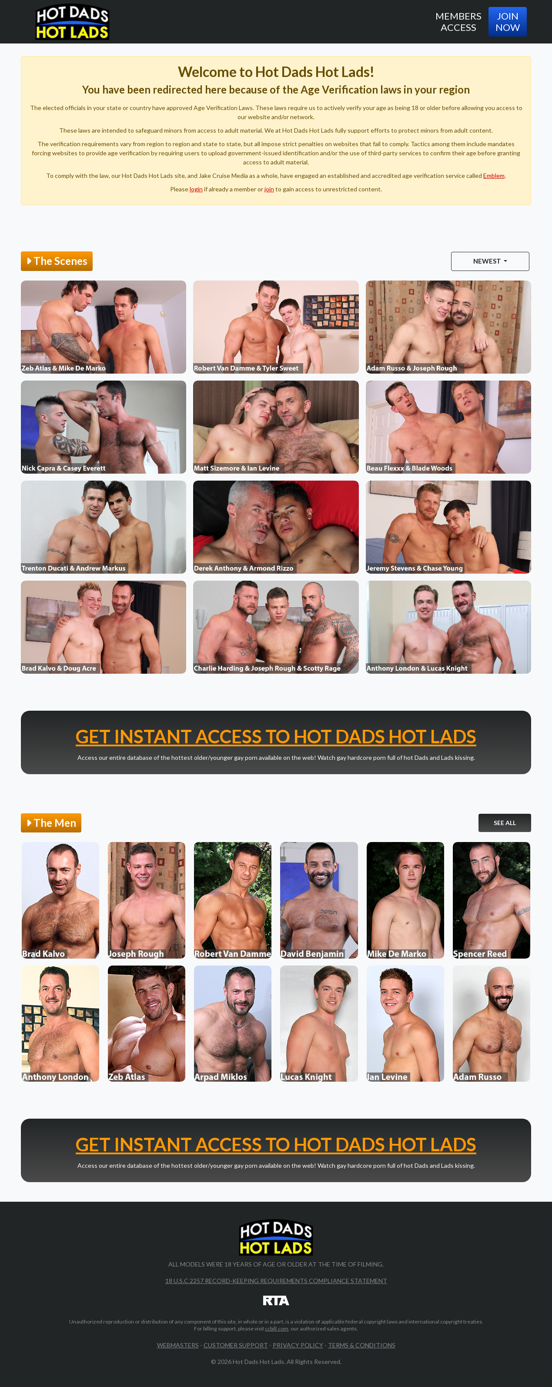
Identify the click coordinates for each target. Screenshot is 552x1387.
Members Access (458, 21)
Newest (487, 261)
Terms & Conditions (361, 1345)
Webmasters (178, 1345)
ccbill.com (276, 1328)
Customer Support (236, 1345)
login (196, 189)
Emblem (494, 175)
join (269, 189)
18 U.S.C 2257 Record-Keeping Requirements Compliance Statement (276, 1280)
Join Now (507, 21)
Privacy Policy (298, 1345)
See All (505, 822)
